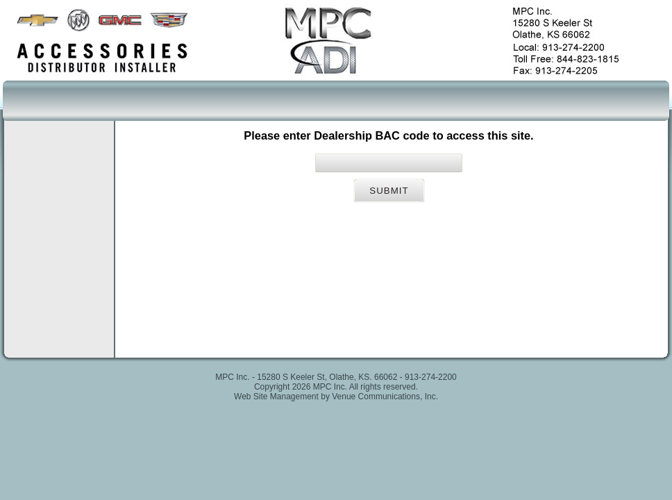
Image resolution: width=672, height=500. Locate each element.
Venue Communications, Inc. (385, 396)
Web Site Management (276, 396)
